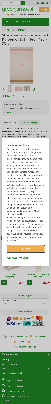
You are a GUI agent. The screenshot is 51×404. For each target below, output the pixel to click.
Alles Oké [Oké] (25, 249)
